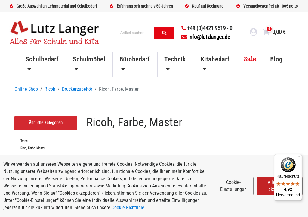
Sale (250, 59)
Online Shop (26, 89)
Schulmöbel (89, 59)
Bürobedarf (134, 59)
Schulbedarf (42, 59)
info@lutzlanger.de (205, 36)
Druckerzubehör (77, 89)
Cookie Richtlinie (128, 207)
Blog (276, 59)
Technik (175, 59)
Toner (24, 141)
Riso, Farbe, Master (32, 148)
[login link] (253, 33)
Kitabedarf (215, 59)
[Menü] (298, 157)
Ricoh (50, 89)
